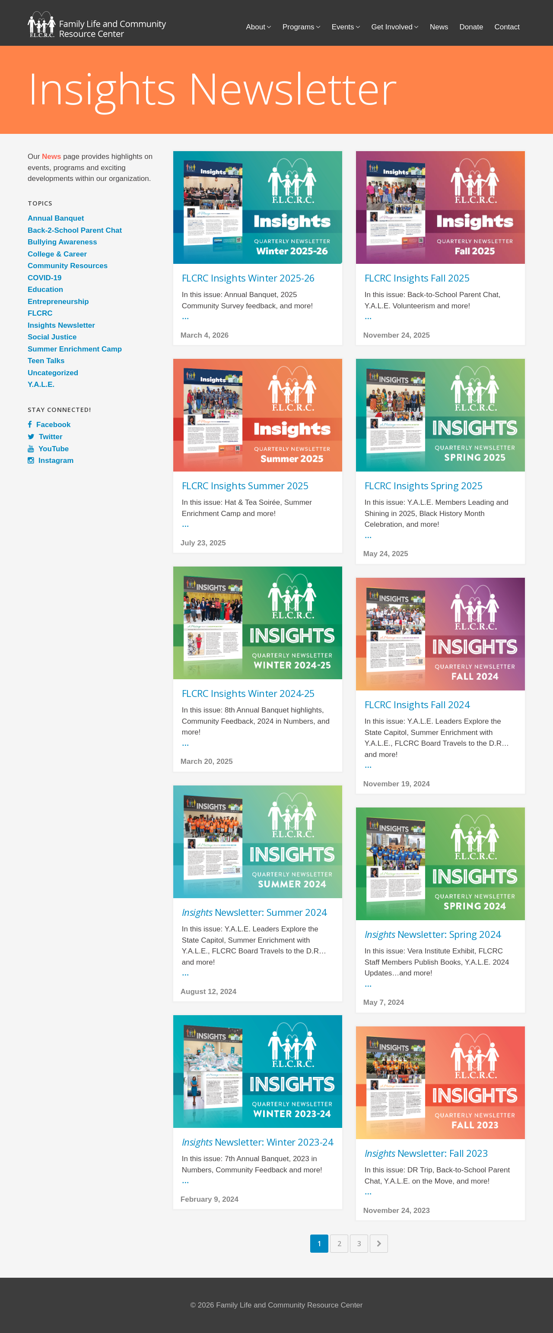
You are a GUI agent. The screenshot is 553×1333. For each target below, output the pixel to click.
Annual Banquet (56, 218)
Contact (507, 27)
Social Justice (52, 337)
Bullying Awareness (62, 242)
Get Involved (392, 27)
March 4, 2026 (205, 335)
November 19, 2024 (396, 784)
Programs (299, 27)
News (439, 27)
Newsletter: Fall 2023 (426, 1152)
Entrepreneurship (58, 302)
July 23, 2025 (203, 543)
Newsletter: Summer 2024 (254, 912)
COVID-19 (44, 278)
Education (45, 289)
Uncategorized (53, 373)
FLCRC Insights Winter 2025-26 (248, 277)
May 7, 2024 (383, 1002)
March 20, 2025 (207, 761)
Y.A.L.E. (41, 384)
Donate (471, 27)
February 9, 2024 (209, 1199)
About (255, 27)
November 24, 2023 (396, 1210)
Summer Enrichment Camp (75, 349)
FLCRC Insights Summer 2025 (245, 485)
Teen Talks (46, 361)
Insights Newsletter (61, 325)
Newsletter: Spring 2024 (433, 934)
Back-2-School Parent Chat (75, 230)
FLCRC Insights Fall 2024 (417, 704)
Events (343, 27)
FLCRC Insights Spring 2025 (424, 485)
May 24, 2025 (385, 554)
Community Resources (68, 266)
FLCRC (40, 313)
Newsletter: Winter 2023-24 (258, 1141)
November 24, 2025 (396, 335)
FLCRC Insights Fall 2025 (417, 277)
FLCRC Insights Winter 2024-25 (248, 693)
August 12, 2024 (208, 992)
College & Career (57, 254)
